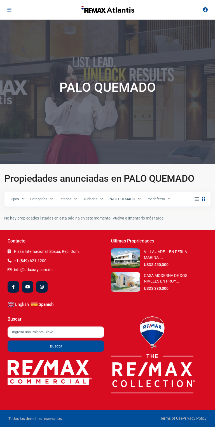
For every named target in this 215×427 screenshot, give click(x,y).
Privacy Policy (195, 418)
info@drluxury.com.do (33, 269)
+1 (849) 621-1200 (30, 260)
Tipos (14, 199)
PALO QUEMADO (122, 199)
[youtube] (27, 287)
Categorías (38, 199)
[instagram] (42, 287)
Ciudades (90, 199)
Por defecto (155, 199)
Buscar (56, 346)
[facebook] (13, 287)
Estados (65, 199)
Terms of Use (171, 418)
